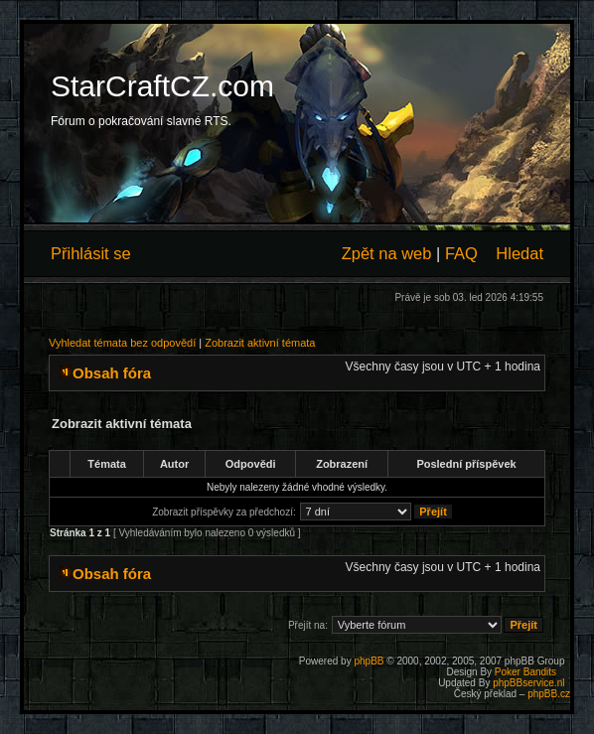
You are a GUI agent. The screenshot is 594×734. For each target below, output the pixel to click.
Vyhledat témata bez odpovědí (122, 343)
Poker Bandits (525, 671)
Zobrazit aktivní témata (260, 343)
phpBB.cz (548, 693)
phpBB (368, 661)
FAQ (461, 253)
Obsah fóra (112, 373)
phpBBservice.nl (528, 682)
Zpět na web (387, 253)
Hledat (519, 253)
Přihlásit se (91, 253)
